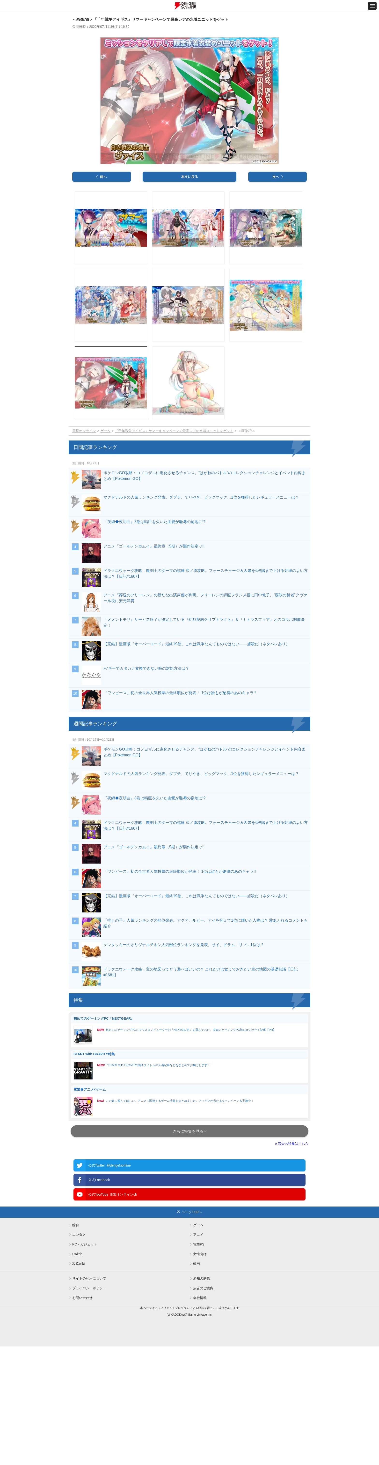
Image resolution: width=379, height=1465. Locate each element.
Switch (77, 1254)
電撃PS (198, 1244)
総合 (75, 1225)
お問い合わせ (82, 1298)
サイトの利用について (89, 1278)
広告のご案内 (203, 1288)
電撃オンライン (84, 431)
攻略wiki (78, 1264)
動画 (196, 1264)
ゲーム (105, 431)
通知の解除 (201, 1278)
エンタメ (79, 1235)
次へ (275, 177)
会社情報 (200, 1298)
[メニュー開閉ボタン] (372, 6)
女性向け (200, 1254)
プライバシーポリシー (89, 1288)
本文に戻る (189, 177)
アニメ (198, 1235)
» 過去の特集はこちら (291, 1144)
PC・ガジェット (84, 1244)
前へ (103, 177)
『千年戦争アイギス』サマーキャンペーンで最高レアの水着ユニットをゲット (174, 431)
